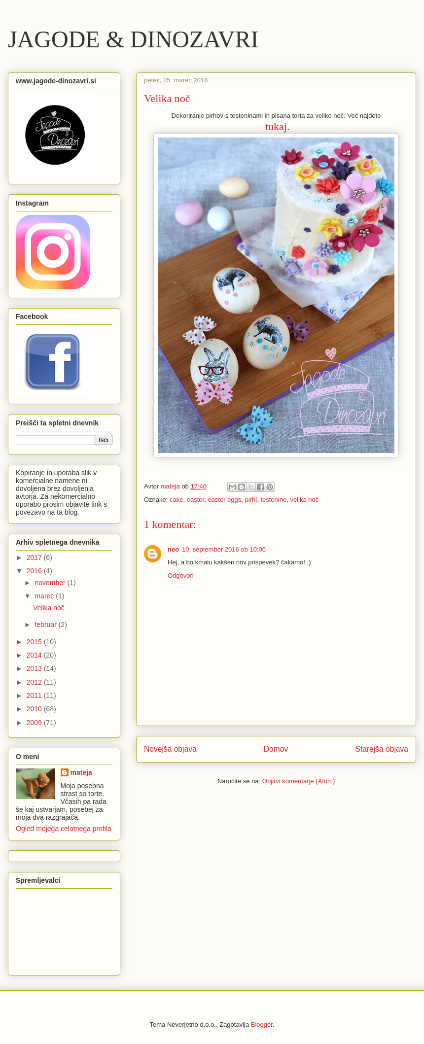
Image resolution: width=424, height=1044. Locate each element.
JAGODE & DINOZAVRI (133, 39)
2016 (35, 571)
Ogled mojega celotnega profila (63, 829)
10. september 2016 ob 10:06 (224, 549)
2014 (35, 655)
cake (176, 499)
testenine (273, 499)
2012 (35, 682)
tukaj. (277, 126)
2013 (35, 668)
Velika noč (49, 608)
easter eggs (224, 499)
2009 (35, 723)
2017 (35, 557)
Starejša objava (382, 749)
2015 (35, 642)
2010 (35, 709)
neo (173, 549)
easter (195, 499)
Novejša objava (170, 749)
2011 (35, 695)
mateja (81, 772)
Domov (276, 749)
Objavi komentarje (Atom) (298, 781)
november (51, 583)
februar (46, 624)
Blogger (262, 1024)
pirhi (251, 499)
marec (45, 596)
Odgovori (181, 575)
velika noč (304, 499)
